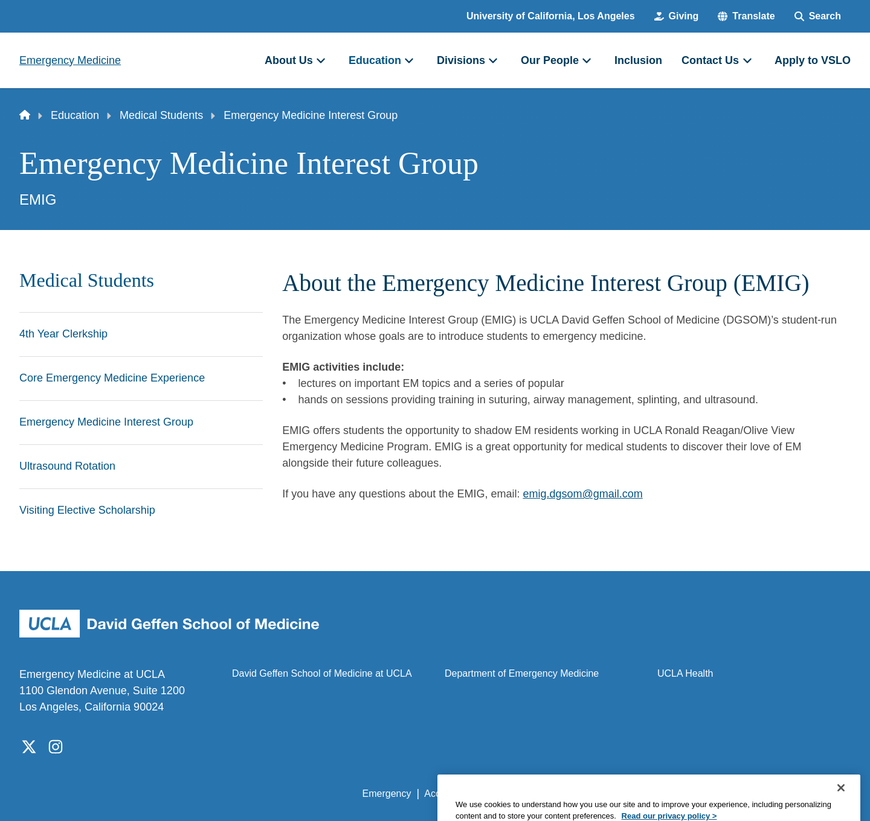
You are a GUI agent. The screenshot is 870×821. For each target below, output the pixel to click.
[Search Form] (818, 16)
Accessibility (450, 793)
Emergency (386, 793)
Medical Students (161, 115)
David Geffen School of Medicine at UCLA (322, 673)
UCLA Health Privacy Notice (651, 793)
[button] (746, 16)
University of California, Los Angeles (550, 16)
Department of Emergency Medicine (522, 673)
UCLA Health (685, 673)
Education (75, 115)
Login (736, 793)
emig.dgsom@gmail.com (582, 494)
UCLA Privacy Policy (534, 793)
